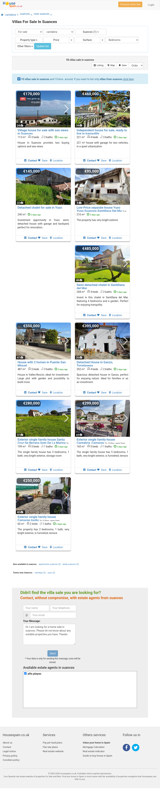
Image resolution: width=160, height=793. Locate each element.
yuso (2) (51, 573)
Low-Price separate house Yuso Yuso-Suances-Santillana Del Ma (99, 209)
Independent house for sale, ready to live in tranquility (102, 131)
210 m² (88, 214)
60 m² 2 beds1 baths (42, 523)
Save (42, 160)
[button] (17, 14)
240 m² (29, 214)
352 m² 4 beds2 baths (102, 369)
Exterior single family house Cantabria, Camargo (96, 441)
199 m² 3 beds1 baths (43, 446)
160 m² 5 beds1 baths (102, 446)
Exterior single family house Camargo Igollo (37, 518)
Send (53, 653)
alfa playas (34, 673)
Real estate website (53, 751)
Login (151, 4)
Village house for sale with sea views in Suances (43, 131)
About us (7, 742)
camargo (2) (40, 573)
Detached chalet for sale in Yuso (40, 207)
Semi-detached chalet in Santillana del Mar (101, 286)
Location (56, 160)
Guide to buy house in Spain (97, 755)
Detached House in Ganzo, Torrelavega (95, 363)
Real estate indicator (94, 751)
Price (56, 39)
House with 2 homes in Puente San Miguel (42, 363)
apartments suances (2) (50, 564)
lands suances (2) (71, 564)
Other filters (25, 46)
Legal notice (9, 751)
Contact (7, 747)
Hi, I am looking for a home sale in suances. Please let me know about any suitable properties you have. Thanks (49, 634)
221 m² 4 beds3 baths (102, 137)
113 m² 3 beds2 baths (43, 137)
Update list (43, 46)
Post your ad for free (130, 4)
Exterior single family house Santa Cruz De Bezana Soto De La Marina (42, 441)
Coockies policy (11, 760)
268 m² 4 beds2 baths (102, 291)
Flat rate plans (50, 747)
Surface (87, 39)
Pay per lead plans (52, 742)
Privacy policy (10, 755)
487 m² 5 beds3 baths (43, 369)
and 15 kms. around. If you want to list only (77, 79)
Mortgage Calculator (94, 747)
